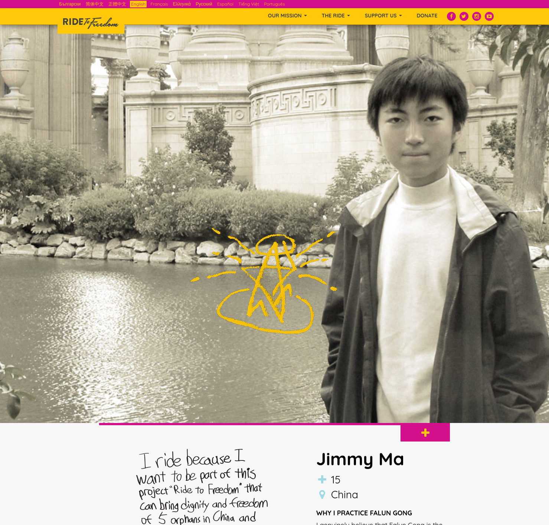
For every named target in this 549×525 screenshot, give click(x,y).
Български (70, 4)
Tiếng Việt (248, 4)
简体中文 (95, 4)
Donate (427, 15)
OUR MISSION (287, 15)
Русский (204, 4)
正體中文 (117, 4)
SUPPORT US (383, 15)
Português (274, 4)
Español (225, 4)
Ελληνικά (182, 4)
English (138, 4)
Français (159, 4)
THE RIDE (336, 15)
